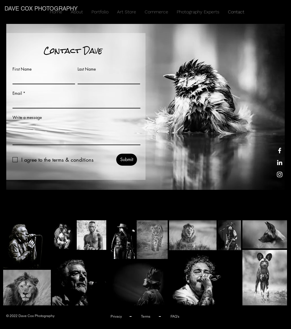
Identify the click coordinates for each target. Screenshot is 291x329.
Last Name (87, 69)
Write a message (27, 118)
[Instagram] (279, 174)
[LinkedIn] (279, 162)
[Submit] (126, 160)
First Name (22, 69)
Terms (145, 316)
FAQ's (175, 316)
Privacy (116, 316)
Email (17, 93)
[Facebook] (279, 150)
